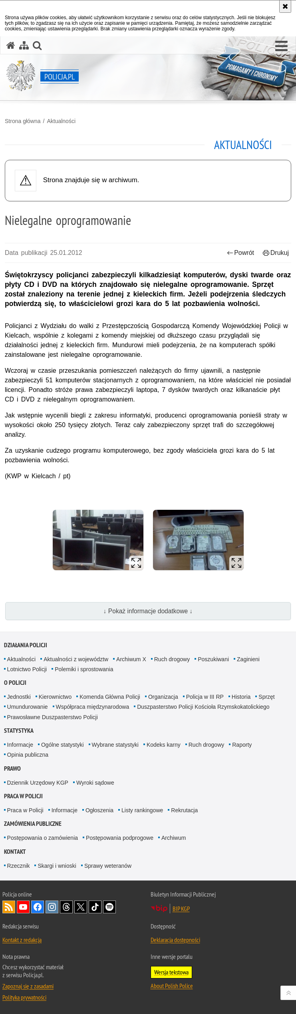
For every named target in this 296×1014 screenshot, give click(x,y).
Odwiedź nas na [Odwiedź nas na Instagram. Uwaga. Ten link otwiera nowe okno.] (52, 907)
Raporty (242, 745)
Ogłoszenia (99, 810)
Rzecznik (18, 866)
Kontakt (15, 851)
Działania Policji (25, 645)
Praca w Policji (23, 796)
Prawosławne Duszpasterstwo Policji (52, 717)
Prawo (12, 768)
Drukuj (276, 252)
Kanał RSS (8, 907)
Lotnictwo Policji (27, 669)
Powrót (240, 252)
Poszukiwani (213, 659)
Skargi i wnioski (57, 866)
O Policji (15, 682)
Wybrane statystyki (115, 745)
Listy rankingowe (142, 810)
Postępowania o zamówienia (42, 838)
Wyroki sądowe (95, 782)
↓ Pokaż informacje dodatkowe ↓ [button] (148, 611)
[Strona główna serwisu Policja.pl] (10, 45)
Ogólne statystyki (62, 745)
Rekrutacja (184, 810)
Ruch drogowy (172, 659)
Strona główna (23, 121)
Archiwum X (131, 659)
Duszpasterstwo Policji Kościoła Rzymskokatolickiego (203, 707)
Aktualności (61, 121)
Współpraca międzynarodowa (92, 707)
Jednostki (19, 697)
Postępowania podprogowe (119, 838)
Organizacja (163, 697)
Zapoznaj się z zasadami (28, 986)
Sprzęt (266, 697)
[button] (281, 46)
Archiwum (173, 838)
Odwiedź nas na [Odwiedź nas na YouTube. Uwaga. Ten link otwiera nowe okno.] (23, 907)
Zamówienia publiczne (33, 823)
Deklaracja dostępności (175, 940)
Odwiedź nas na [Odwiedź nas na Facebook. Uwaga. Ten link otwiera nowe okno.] (37, 907)
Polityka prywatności (24, 997)
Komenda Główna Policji (109, 697)
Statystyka (19, 730)
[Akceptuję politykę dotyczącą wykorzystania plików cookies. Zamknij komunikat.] (285, 6)
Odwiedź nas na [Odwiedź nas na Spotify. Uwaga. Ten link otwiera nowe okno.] (109, 907)
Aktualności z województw (76, 659)
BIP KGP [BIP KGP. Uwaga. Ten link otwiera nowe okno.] (181, 909)
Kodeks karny (164, 745)
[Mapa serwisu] (24, 45)
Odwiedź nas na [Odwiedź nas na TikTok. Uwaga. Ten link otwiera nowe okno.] (95, 907)
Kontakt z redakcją (22, 940)
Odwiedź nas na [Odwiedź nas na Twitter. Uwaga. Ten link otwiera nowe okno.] (80, 907)
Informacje (20, 745)
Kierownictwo (55, 697)
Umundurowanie (27, 707)
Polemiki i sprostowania (84, 669)
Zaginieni (248, 659)
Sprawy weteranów (107, 866)
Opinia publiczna (28, 755)
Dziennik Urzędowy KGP (37, 782)
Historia (241, 697)
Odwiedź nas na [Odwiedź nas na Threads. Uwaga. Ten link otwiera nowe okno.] (66, 907)
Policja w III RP (205, 697)
